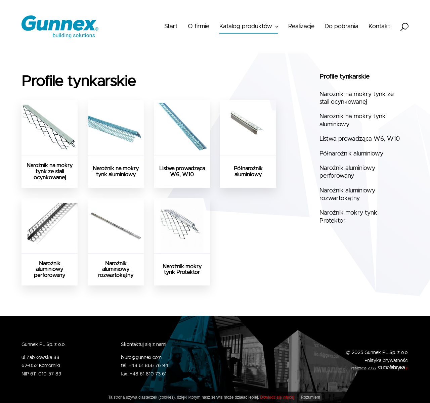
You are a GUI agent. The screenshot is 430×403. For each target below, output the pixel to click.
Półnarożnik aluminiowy (351, 154)
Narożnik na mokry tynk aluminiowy (352, 120)
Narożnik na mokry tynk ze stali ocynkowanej (356, 98)
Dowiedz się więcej (277, 397)
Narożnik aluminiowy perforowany (347, 172)
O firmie (198, 27)
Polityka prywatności (386, 360)
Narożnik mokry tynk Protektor (348, 217)
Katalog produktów (245, 27)
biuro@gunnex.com (141, 357)
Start (171, 27)
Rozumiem (310, 397)
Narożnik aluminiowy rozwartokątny (347, 195)
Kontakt (379, 27)
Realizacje (301, 27)
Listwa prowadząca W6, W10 (359, 139)
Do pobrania (341, 27)
